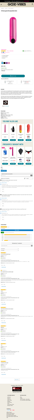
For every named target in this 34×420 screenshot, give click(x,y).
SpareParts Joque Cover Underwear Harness (28, 158)
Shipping (8, 401)
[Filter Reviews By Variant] (10, 250)
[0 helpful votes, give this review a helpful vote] (2, 265)
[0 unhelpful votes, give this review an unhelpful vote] (4, 265)
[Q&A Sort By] (29, 178)
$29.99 (21, 137)
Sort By (25, 178)
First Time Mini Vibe (5, 134)
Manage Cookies (10, 405)
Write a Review (17, 230)
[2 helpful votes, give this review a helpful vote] (2, 285)
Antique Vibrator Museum (11, 413)
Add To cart (13, 76)
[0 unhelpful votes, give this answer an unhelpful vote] (3, 191)
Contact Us (9, 399)
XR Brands (7, 106)
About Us (8, 398)
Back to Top (17, 379)
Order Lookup (9, 400)
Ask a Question (3, 53)
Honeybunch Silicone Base (21, 158)
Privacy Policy (9, 402)
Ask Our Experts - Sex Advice (25, 399)
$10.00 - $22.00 (5, 160)
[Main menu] (1, 4)
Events (21, 398)
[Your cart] (32, 4)
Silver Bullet (13, 134)
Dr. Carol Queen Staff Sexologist (25, 400)
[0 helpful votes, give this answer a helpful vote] (3, 189)
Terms (8, 403)
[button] (2, 63)
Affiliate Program (9, 412)
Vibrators (6, 8)
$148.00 (28, 161)
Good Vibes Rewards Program (11, 415)
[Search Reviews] (17, 245)
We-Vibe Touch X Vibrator (28, 135)
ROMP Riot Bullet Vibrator (20, 135)
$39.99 (21, 161)
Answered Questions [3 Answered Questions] (7, 52)
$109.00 (28, 137)
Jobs (7, 417)
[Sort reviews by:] (10, 248)
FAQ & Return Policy (10, 404)
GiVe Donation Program (10, 414)
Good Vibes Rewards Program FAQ (12, 416)
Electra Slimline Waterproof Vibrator (13, 158)
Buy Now (5, 163)
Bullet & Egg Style (11, 8)
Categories (2, 8)
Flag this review (3, 286)
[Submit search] (31, 175)
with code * (17, 1)
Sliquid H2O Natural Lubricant (5, 158)
